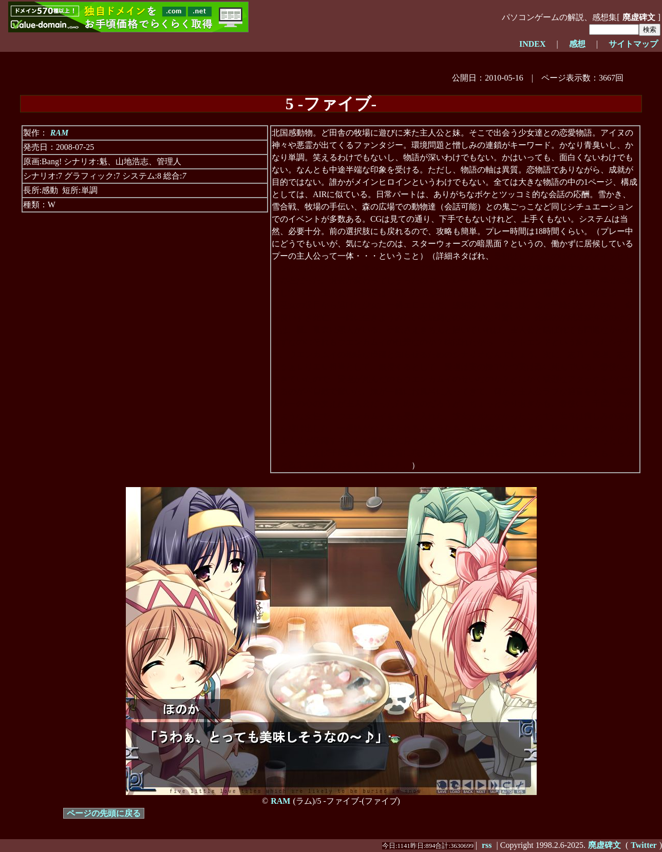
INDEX (532, 44)
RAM (59, 132)
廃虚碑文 (638, 17)
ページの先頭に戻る (104, 813)
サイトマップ (633, 44)
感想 (577, 44)
